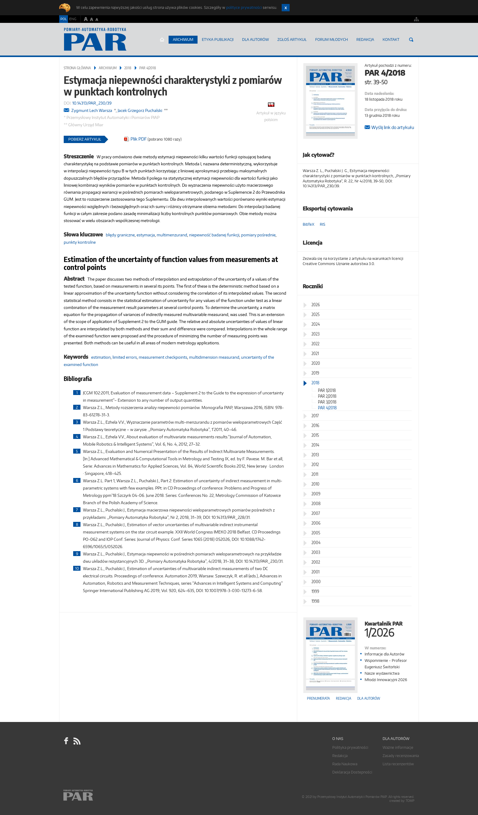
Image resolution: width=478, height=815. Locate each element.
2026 (316, 304)
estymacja (146, 234)
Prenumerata (318, 698)
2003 (316, 552)
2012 (315, 464)
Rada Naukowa (344, 764)
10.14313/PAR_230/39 (92, 103)
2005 (316, 532)
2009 (316, 493)
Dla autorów (255, 39)
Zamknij (286, 7)
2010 (315, 483)
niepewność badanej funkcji (214, 234)
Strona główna (162, 40)
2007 (316, 513)
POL (63, 19)
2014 (315, 444)
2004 (316, 542)
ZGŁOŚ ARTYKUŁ (292, 39)
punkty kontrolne (80, 242)
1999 (315, 591)
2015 (315, 435)
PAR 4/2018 (147, 68)
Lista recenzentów (398, 764)
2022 (315, 343)
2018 (127, 68)
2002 (316, 562)
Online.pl (95, 796)
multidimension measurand (214, 357)
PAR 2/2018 (327, 396)
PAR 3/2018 (327, 401)
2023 (315, 333)
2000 (316, 581)
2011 (315, 474)
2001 (315, 571)
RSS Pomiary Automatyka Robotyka (76, 741)
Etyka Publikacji (218, 39)
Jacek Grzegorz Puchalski (140, 110)
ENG (72, 19)
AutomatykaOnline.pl (95, 39)
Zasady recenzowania (401, 755)
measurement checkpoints (163, 357)
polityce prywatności (244, 7)
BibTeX (308, 224)
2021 (315, 353)
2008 (316, 503)
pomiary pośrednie (258, 234)
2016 (315, 425)
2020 (316, 363)
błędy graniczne (120, 234)
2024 (316, 324)
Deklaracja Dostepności (352, 772)
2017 (315, 415)
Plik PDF (138, 139)
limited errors (124, 357)
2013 (315, 454)
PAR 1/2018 (327, 390)
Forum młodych (331, 39)
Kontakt (391, 39)
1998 (315, 601)
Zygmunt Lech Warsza (91, 110)
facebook (66, 741)
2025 (315, 314)
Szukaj (411, 40)
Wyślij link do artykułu (392, 127)
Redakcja (365, 39)
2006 (316, 523)
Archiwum (183, 39)
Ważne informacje (398, 747)
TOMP (410, 801)
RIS (322, 224)
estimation (101, 357)
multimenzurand (172, 234)
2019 (315, 372)
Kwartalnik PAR (357, 628)
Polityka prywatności (350, 747)
